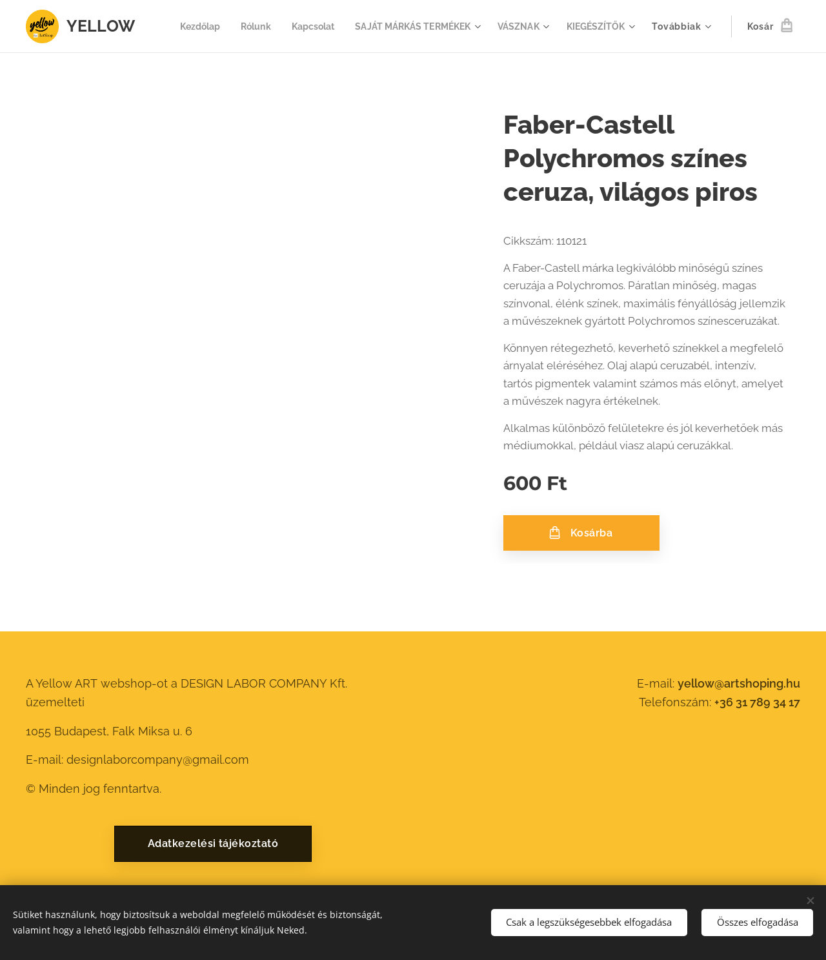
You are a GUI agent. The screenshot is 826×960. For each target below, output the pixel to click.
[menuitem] (270, 26)
